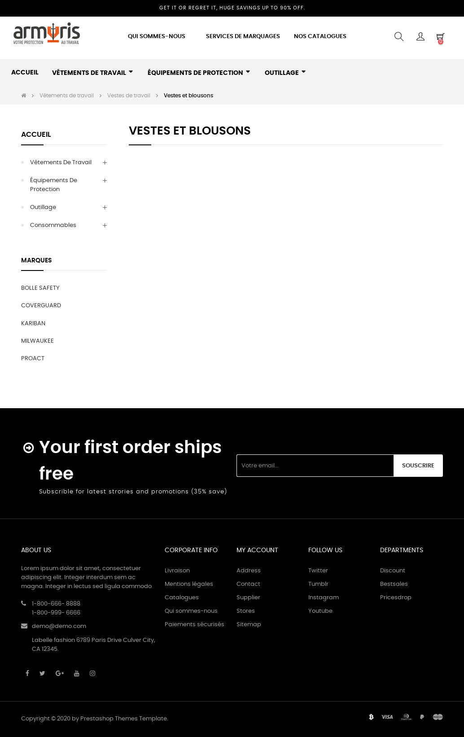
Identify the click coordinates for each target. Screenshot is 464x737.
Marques (36, 260)
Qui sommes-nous (191, 611)
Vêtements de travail (61, 163)
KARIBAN (33, 324)
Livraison (177, 571)
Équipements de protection (53, 185)
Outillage (43, 207)
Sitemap (248, 625)
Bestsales (394, 584)
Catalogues (182, 598)
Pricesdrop (395, 598)
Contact (248, 584)
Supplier (248, 598)
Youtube (320, 611)
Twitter (318, 571)
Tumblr (318, 584)
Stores (245, 611)
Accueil (36, 134)
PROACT (32, 359)
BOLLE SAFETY (40, 288)
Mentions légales (189, 584)
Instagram (323, 598)
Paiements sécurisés (194, 625)
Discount (392, 571)
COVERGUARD (41, 306)
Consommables (53, 225)
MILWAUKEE (37, 341)
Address (248, 571)
